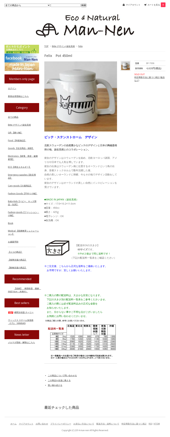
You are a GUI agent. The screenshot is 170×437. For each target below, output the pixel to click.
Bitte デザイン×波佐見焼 (63, 46)
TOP (46, 46)
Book (10, 223)
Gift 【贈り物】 (15, 132)
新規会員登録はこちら (18, 96)
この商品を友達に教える (59, 380)
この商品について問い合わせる (62, 375)
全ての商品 (13, 117)
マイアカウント (133, 4)
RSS (150, 423)
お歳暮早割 (13, 241)
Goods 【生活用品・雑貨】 (21, 148)
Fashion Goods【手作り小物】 (22, 193)
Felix (80, 46)
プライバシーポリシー (60, 423)
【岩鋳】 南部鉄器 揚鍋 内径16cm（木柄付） (24, 290)
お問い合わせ (42, 423)
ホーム (13, 423)
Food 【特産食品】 (17, 140)
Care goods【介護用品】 (20, 185)
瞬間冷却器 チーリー (21, 312)
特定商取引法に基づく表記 (134, 423)
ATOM (157, 423)
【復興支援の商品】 (17, 259)
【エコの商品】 (15, 252)
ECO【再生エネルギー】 (19, 167)
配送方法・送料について (107, 423)
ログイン (12, 88)
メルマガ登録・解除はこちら (21, 342)
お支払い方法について (83, 423)
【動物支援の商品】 (17, 267)
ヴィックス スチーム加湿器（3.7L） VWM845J (20, 322)
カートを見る (156, 4)
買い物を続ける (55, 385)
